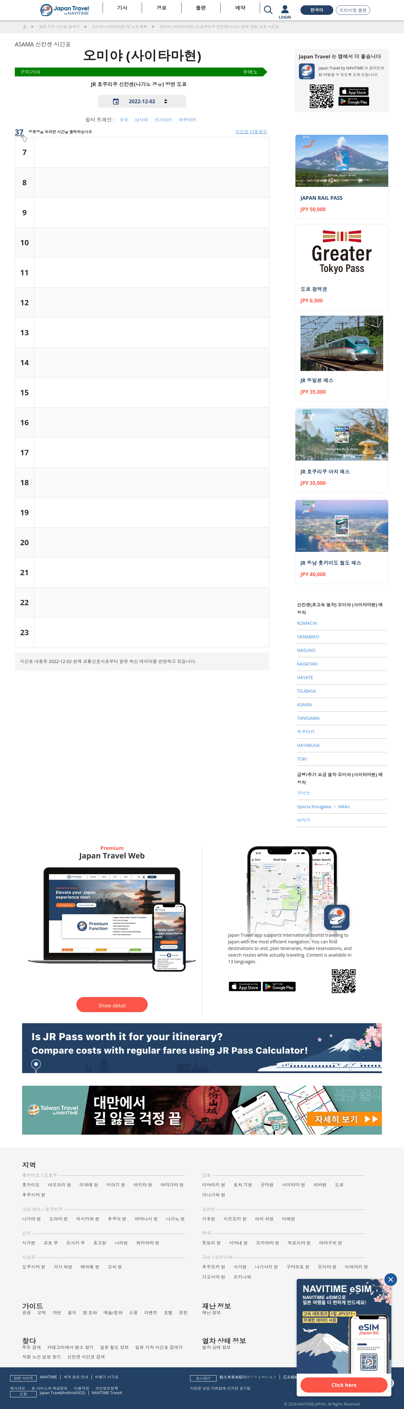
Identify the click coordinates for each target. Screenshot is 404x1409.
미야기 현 (115, 1185)
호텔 (168, 1313)
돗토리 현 (211, 1243)
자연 (56, 1313)
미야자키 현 (356, 1267)
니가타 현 (31, 1219)
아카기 (303, 820)
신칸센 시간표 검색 (86, 1357)
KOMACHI (307, 623)
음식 (72, 1313)
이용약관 (81, 1388)
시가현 (28, 1243)
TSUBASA (306, 691)
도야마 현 (58, 1219)
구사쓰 (303, 793)
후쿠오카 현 (213, 1267)
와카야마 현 (147, 1243)
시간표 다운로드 (251, 131)
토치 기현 (243, 1185)
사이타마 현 (293, 1185)
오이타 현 (327, 1267)
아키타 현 (143, 1185)
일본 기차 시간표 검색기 (159, 1347)
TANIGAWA (308, 718)
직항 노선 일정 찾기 (41, 1357)
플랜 (201, 7)
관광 (26, 1313)
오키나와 (242, 1277)
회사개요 (17, 1388)
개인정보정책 (106, 1388)
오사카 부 (75, 1243)
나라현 (121, 1243)
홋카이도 (31, 1185)
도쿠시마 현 (33, 1267)
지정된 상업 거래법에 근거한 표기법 (220, 1388)
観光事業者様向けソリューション (248, 1377)
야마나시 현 (146, 1219)
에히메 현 (89, 1267)
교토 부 (51, 1243)
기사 (122, 7)
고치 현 (115, 1267)
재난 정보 (211, 1313)
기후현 (208, 1219)
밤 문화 (90, 1313)
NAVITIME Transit (107, 1392)
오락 (41, 1313)
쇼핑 (133, 1313)
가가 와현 (63, 1267)
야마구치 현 (330, 1243)
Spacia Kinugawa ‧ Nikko (323, 806)
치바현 (320, 1185)
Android (69, 1392)
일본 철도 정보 (114, 1347)
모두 (124, 120)
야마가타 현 (172, 1185)
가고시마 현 (213, 1277)
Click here (344, 1385)
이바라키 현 (213, 1185)
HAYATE (305, 677)
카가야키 (163, 120)
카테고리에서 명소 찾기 (70, 1347)
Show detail (112, 1005)
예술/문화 (113, 1313)
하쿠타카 (187, 120)
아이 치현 (264, 1219)
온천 (183, 1313)
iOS (81, 1392)
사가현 (240, 1267)
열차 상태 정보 (216, 1347)
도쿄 (339, 1185)
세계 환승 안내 (76, 1377)
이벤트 (150, 1313)
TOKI (302, 759)
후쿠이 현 (117, 1219)
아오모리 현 (59, 1185)
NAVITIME (48, 1377)
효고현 (99, 1243)
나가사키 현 (266, 1267)
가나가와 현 (213, 1195)
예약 (240, 7)
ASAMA (304, 704)
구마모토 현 (298, 1267)
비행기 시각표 (107, 1377)
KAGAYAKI (307, 664)
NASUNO (306, 650)
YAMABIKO (308, 637)
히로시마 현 (299, 1243)
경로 (162, 7)
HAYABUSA (308, 745)
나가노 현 (175, 1219)
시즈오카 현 (235, 1219)
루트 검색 (31, 1347)
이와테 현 (89, 1185)
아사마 (141, 120)
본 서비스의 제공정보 (50, 1388)
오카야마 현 (267, 1243)
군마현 (267, 1185)
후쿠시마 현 (33, 1195)
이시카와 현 (87, 1219)
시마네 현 (238, 1243)
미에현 (288, 1219)
